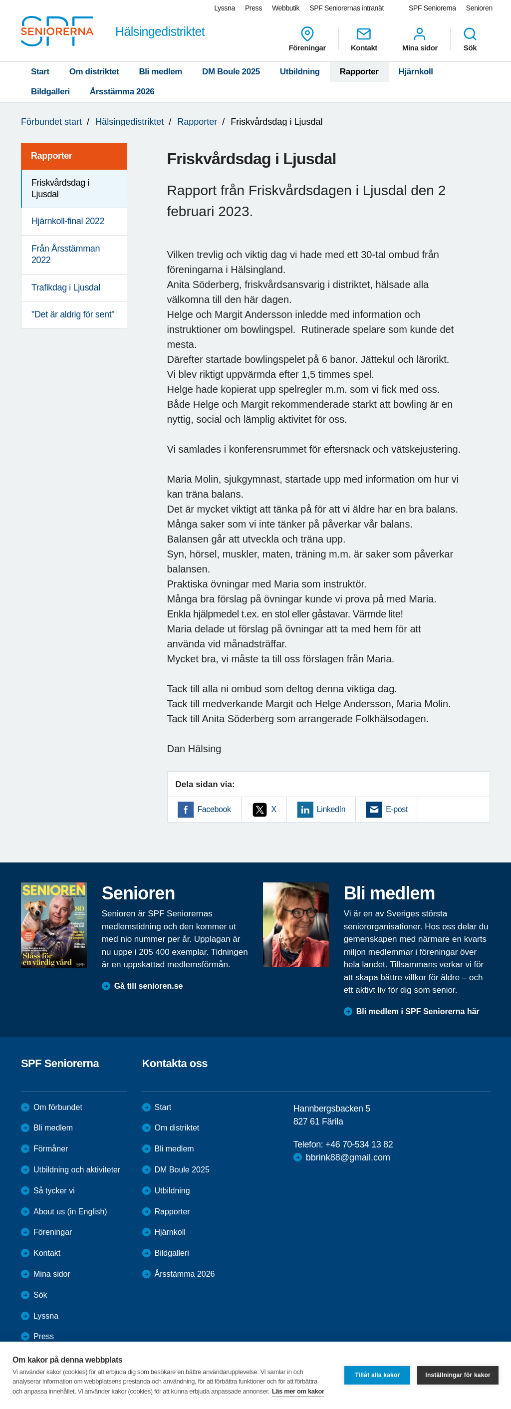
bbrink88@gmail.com (348, 1157)
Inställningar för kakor (458, 1375)
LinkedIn (331, 809)
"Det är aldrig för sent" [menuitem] (72, 314)
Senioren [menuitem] (479, 8)
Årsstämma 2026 (122, 91)
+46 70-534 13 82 (359, 1144)
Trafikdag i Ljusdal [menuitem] (65, 287)
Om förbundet (57, 1107)
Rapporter (359, 71)
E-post (397, 809)
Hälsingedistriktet (129, 121)
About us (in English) (70, 1211)
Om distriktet (94, 71)
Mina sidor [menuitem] (420, 38)
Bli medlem (160, 71)
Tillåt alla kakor (377, 1375)
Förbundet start (51, 121)
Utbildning (300, 71)
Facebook (214, 809)
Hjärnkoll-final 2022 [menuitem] (67, 221)
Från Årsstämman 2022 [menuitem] (65, 254)
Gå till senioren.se (148, 986)
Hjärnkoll (416, 71)
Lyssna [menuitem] (224, 8)
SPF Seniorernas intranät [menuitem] (346, 8)
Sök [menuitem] (470, 38)
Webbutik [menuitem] (285, 8)
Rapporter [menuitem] (51, 156)
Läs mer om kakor (298, 1391)
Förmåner (50, 1148)
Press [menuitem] (253, 8)
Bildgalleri (50, 91)
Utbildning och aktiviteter (76, 1169)
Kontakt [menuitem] (364, 38)
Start (40, 71)
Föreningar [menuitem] (307, 38)
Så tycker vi (54, 1190)
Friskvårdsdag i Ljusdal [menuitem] (60, 188)
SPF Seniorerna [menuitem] (432, 8)
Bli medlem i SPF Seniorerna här (418, 1011)
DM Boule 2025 (231, 71)
